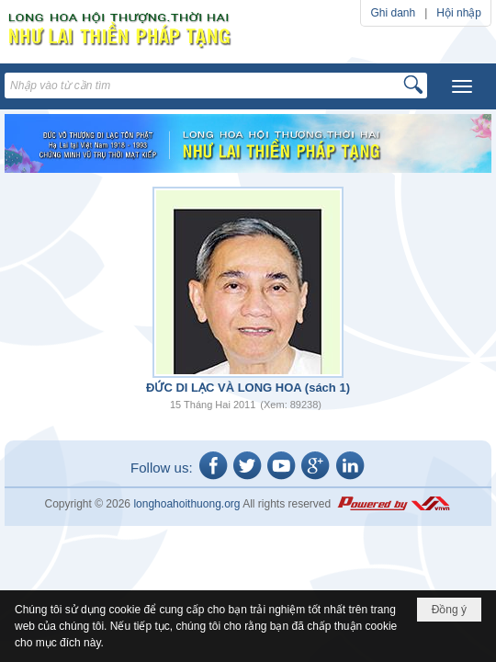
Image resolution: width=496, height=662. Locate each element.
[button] (462, 86)
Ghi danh (392, 12)
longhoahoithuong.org (186, 503)
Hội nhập (458, 12)
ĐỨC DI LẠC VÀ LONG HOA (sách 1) (248, 387)
